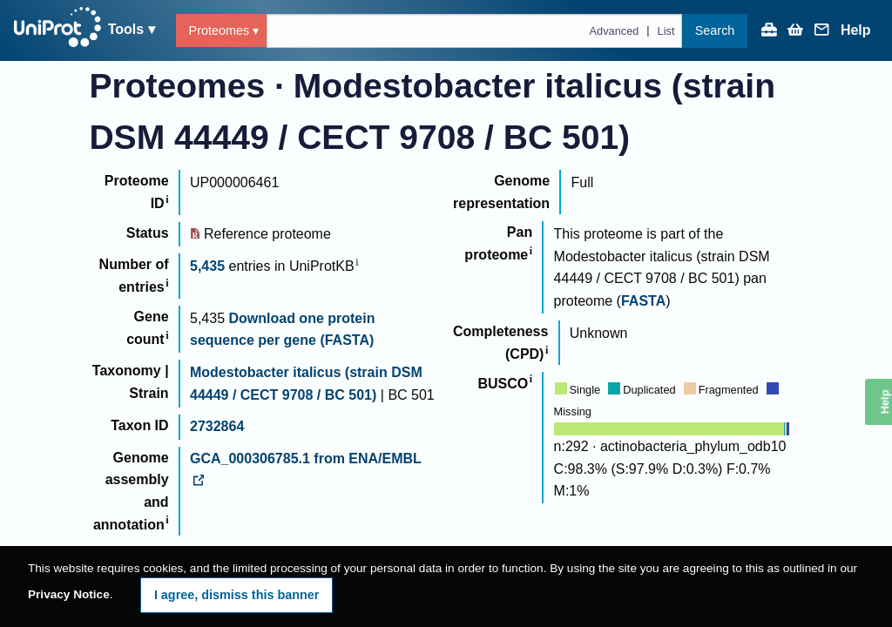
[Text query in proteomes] (474, 31)
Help (856, 30)
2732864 (217, 426)
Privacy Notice (69, 594)
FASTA (643, 300)
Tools (126, 29)
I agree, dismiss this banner (237, 595)
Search (715, 30)
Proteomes (219, 30)
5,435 (207, 266)
